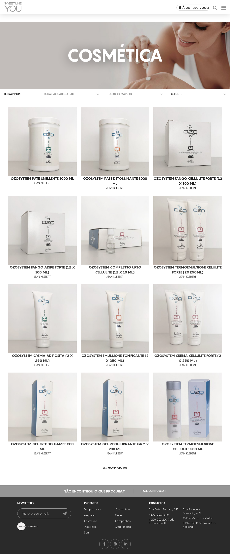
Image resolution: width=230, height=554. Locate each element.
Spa (86, 532)
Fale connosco (152, 490)
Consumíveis (122, 509)
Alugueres (90, 514)
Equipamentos (93, 509)
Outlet (119, 514)
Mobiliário (90, 526)
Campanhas (123, 520)
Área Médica (123, 526)
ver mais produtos (115, 467)
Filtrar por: (12, 94)
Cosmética (90, 520)
